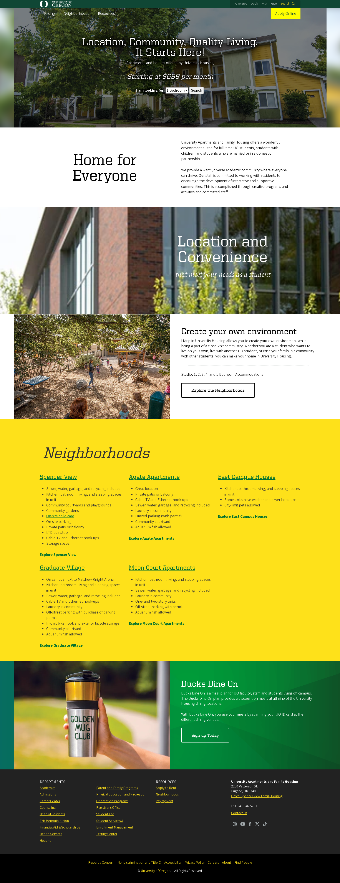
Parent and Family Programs (117, 787)
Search (285, 4)
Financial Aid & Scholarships (60, 827)
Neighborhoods (76, 13)
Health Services (51, 834)
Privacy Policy (194, 862)
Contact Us (239, 813)
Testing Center (106, 834)
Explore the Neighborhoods (218, 390)
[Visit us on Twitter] (257, 824)
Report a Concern (101, 862)
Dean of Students (52, 814)
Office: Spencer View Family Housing (256, 796)
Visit (264, 4)
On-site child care (60, 516)
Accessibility (172, 862)
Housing (45, 840)
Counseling (48, 807)
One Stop (241, 4)
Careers (213, 862)
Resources (106, 13)
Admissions (48, 794)
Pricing (49, 13)
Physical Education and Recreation (121, 794)
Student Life (105, 814)
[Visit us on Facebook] (250, 824)
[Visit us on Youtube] (243, 824)
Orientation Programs (112, 801)
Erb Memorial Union (54, 821)
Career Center (50, 801)
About (226, 862)
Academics (47, 787)
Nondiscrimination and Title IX (139, 862)
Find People (243, 862)
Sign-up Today (205, 735)
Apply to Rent (166, 787)
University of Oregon (155, 870)
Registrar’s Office (108, 807)
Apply (254, 4)
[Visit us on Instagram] (235, 824)
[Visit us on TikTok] (265, 824)
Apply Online (285, 13)
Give (274, 4)
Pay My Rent (164, 801)
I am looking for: (150, 90)
